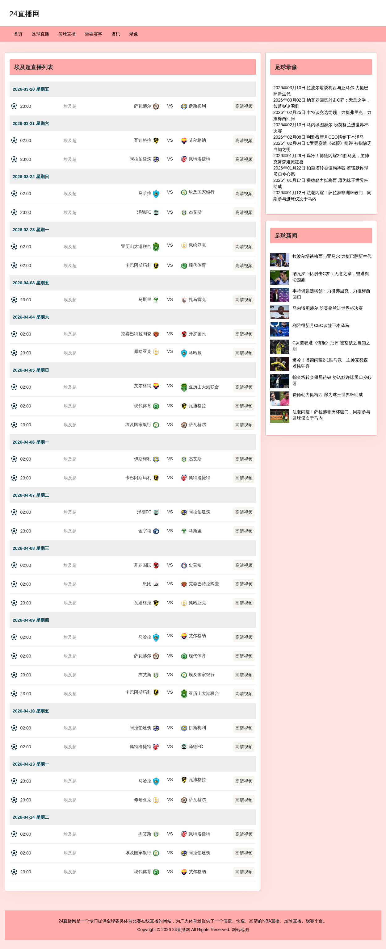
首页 (18, 33)
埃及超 (70, 106)
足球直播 (40, 33)
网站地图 (240, 929)
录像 (133, 33)
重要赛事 (93, 33)
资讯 (115, 33)
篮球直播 (67, 33)
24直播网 (24, 14)
